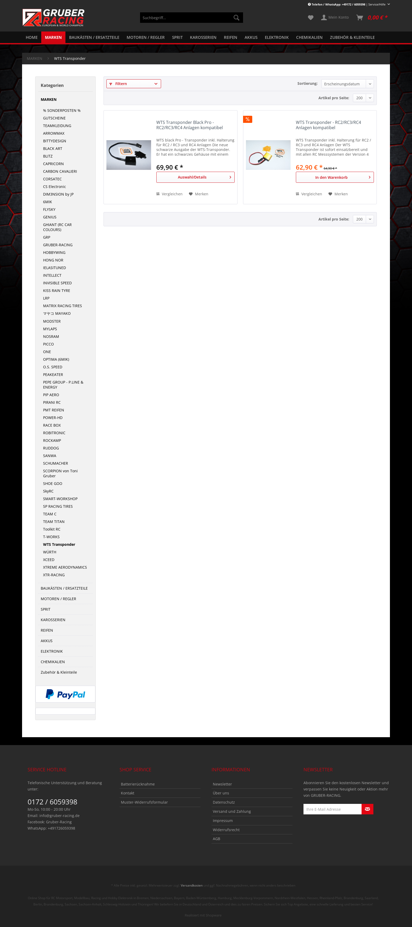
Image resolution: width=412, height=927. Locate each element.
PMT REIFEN (53, 409)
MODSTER (52, 321)
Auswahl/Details (204, 176)
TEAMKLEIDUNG (57, 125)
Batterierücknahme (138, 784)
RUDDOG (51, 448)
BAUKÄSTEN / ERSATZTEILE (64, 588)
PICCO (48, 344)
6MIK (47, 201)
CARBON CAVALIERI (60, 171)
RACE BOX (52, 425)
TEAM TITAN (54, 521)
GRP (46, 237)
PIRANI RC (52, 402)
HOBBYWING (54, 252)
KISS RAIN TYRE (56, 290)
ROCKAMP (52, 440)
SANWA (49, 455)
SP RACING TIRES (58, 506)
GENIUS (49, 216)
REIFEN (47, 630)
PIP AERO (51, 394)
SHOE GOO (52, 483)
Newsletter (222, 784)
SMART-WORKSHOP (60, 498)
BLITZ (48, 156)
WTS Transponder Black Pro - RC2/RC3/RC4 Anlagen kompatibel (189, 125)
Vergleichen (169, 193)
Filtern (118, 83)
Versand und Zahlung (232, 811)
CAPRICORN (53, 163)
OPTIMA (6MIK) (56, 359)
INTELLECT (52, 275)
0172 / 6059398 (52, 801)
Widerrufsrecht (226, 829)
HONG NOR (53, 260)
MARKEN (48, 99)
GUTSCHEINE (54, 118)
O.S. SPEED (52, 366)
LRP (46, 298)
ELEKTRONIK (52, 651)
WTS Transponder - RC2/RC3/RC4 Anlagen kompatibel (328, 125)
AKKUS (47, 640)
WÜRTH (49, 551)
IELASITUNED (54, 267)
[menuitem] (191, 20)
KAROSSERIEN (53, 619)
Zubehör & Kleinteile (59, 672)
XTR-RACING (54, 574)
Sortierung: (307, 83)
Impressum (223, 820)
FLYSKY (49, 209)
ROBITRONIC (54, 432)
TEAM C (49, 513)
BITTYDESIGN (54, 140)
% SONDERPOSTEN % (62, 110)
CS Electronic (54, 186)
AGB (216, 838)
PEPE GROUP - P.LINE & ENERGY (63, 385)
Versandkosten (192, 885)
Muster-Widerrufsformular (144, 802)
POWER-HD (53, 417)
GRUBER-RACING (58, 244)
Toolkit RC (51, 529)
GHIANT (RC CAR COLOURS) (57, 227)
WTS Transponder (59, 544)
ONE (47, 351)
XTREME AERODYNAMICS (65, 567)
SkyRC (48, 491)
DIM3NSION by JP (58, 194)
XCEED (48, 559)
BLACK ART (52, 148)
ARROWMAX (53, 133)
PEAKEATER (53, 374)
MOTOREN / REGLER (58, 598)
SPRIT (45, 609)
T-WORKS (51, 536)
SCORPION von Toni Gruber (60, 473)
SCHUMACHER (55, 463)
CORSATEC (52, 178)
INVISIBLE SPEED (57, 282)
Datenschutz (224, 802)
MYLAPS (50, 328)
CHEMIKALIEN (53, 661)
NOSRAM (51, 336)
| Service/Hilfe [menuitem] (347, 4)
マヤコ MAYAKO (57, 313)
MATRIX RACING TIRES (62, 305)
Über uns (221, 792)
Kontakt (127, 792)
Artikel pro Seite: (333, 97)
